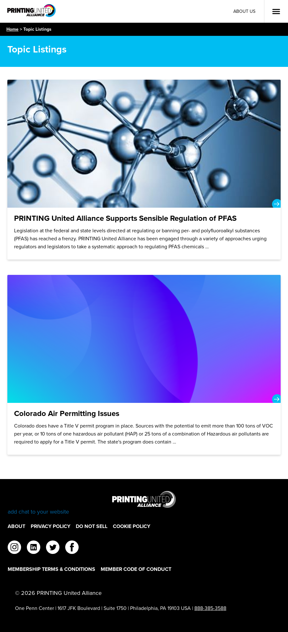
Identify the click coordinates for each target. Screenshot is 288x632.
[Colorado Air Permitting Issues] (144, 365)
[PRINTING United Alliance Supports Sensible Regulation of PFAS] (144, 170)
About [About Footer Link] (16, 526)
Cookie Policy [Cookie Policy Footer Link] (131, 526)
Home (12, 29)
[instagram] (14, 548)
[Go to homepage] (144, 503)
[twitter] (52, 548)
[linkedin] (33, 548)
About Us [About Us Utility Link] (244, 11)
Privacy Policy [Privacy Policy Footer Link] (50, 526)
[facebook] (72, 548)
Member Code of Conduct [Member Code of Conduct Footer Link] (136, 569)
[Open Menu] (276, 11)
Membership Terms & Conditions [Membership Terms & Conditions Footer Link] (51, 569)
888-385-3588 (210, 608)
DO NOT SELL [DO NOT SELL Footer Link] (91, 526)
